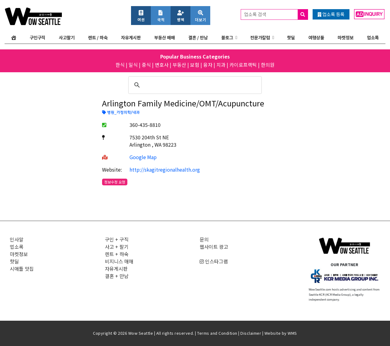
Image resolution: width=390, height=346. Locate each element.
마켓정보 (345, 37)
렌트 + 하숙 (117, 254)
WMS (292, 333)
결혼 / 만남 (198, 37)
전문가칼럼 (260, 37)
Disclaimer (250, 333)
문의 (204, 239)
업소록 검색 (276, 14)
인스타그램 (214, 261)
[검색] (194, 85)
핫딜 (291, 37)
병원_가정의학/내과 (121, 113)
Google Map (143, 157)
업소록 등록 (331, 14)
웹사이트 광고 (214, 246)
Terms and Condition (217, 333)
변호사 (161, 64)
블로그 (227, 37)
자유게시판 (131, 37)
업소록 (373, 37)
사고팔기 (67, 37)
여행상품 (316, 37)
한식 (120, 64)
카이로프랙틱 (243, 64)
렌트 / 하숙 (98, 37)
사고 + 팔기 (117, 246)
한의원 (268, 64)
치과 (220, 64)
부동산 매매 (164, 37)
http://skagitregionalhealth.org (164, 169)
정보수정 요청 (114, 181)
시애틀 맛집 (22, 268)
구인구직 (37, 37)
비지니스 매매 (119, 261)
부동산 (179, 64)
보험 (194, 64)
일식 (133, 64)
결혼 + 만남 (117, 276)
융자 (207, 64)
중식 (146, 64)
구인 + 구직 (117, 239)
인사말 (16, 239)
